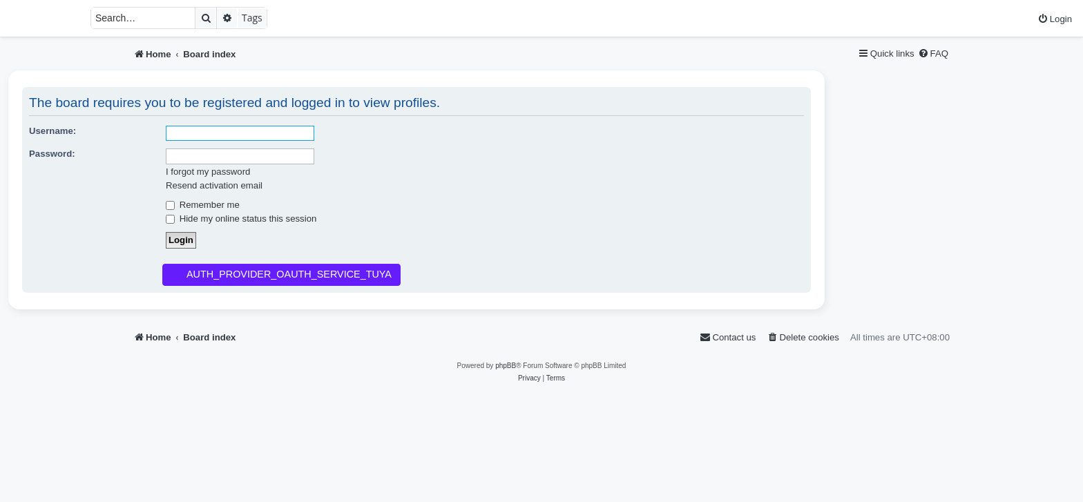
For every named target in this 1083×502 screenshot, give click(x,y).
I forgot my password (208, 171)
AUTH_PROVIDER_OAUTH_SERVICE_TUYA (289, 274)
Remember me (203, 205)
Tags (252, 17)
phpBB (505, 365)
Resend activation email (214, 185)
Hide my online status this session (241, 218)
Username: (52, 131)
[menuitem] (1054, 19)
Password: (52, 153)
